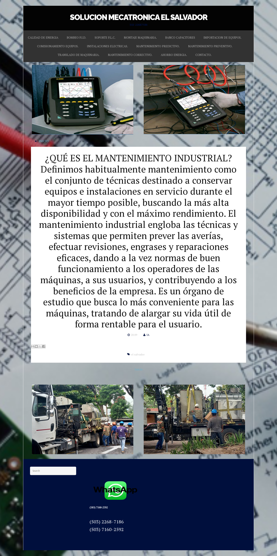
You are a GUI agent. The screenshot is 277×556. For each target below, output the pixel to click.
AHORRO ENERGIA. (174, 55)
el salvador (138, 354)
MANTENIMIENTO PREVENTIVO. (210, 46)
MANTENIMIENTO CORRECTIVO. (130, 55)
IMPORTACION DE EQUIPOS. (222, 37)
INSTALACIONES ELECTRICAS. (107, 46)
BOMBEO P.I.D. (76, 37)
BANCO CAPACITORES (180, 37)
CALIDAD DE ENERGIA (43, 37)
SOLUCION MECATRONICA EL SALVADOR (138, 17)
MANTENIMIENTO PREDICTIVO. (158, 46)
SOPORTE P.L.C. (105, 37)
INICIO (44, 141)
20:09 (134, 335)
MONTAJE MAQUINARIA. (140, 37)
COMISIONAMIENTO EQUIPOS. (57, 46)
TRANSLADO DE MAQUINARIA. (78, 55)
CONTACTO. (203, 55)
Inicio (139, 369)
